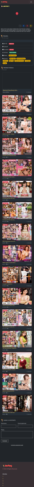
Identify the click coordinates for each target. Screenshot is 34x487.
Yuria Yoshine (12, 52)
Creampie (27, 60)
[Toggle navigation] (31, 2)
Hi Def (4, 63)
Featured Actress (19, 60)
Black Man (12, 58)
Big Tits (11, 60)
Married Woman (21, 58)
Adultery (5, 60)
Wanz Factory (12, 55)
